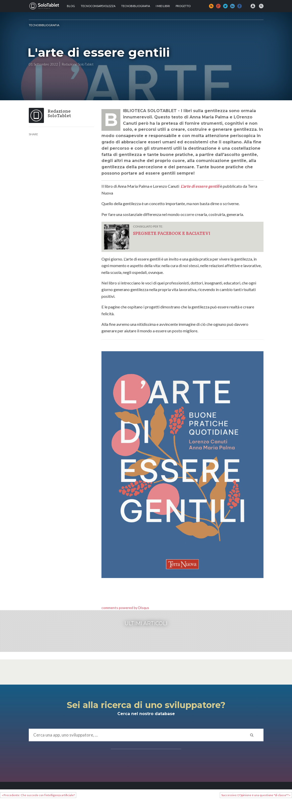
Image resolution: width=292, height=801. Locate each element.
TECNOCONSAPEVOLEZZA (98, 6)
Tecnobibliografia (135, 6)
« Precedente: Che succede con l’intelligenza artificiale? (38, 795)
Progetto (183, 6)
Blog (71, 6)
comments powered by (125, 607)
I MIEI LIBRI (163, 6)
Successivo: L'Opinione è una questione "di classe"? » (255, 795)
